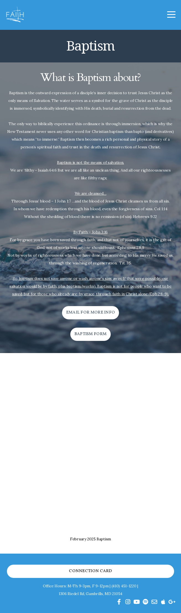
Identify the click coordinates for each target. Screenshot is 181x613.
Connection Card (90, 571)
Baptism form (90, 334)
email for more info (90, 312)
